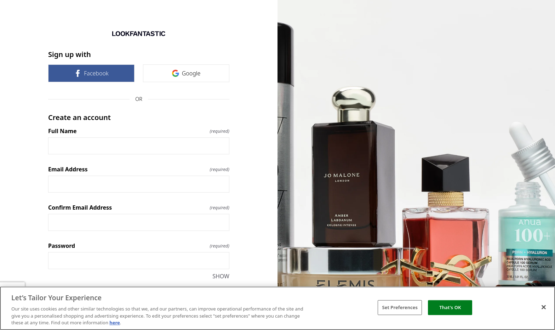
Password (138, 245)
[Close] (543, 307)
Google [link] (186, 73)
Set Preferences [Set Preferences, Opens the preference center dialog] (400, 307)
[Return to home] (138, 33)
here (114, 322)
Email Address (138, 169)
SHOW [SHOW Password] (220, 276)
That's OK (450, 307)
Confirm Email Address (138, 207)
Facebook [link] (91, 73)
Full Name (138, 131)
